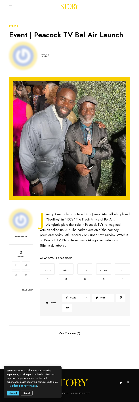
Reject (27, 393)
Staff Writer (21, 237)
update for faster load (23, 385)
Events (13, 26)
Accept (13, 393)
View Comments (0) (69, 333)
